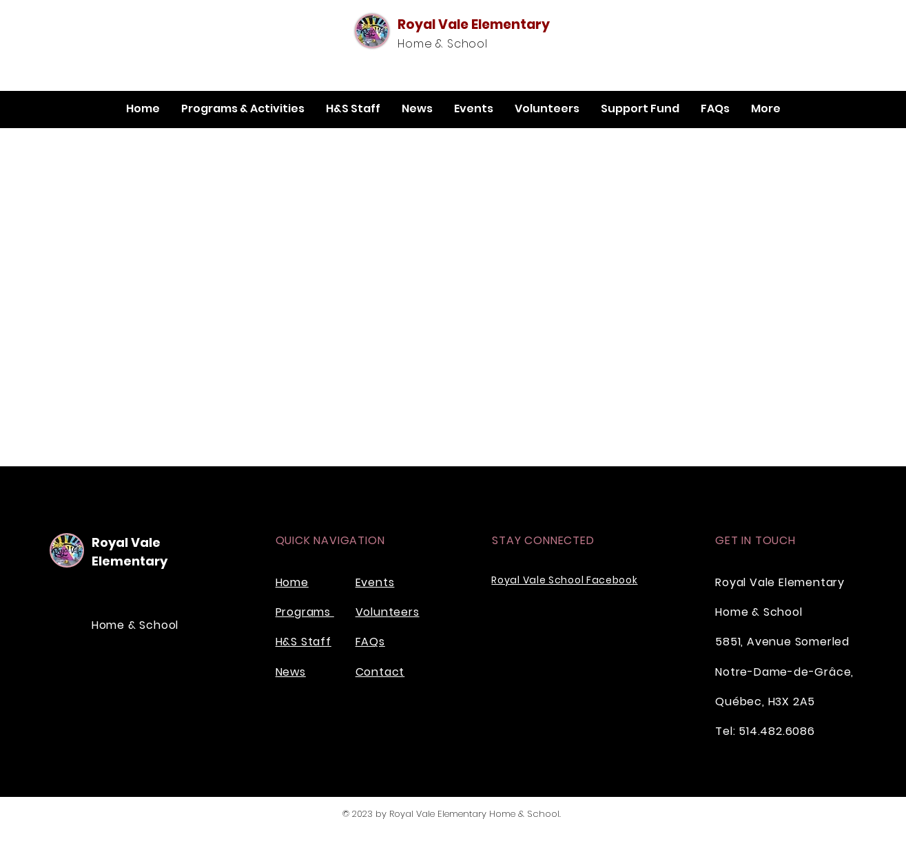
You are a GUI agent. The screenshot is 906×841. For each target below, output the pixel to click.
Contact (380, 672)
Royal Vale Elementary (474, 24)
